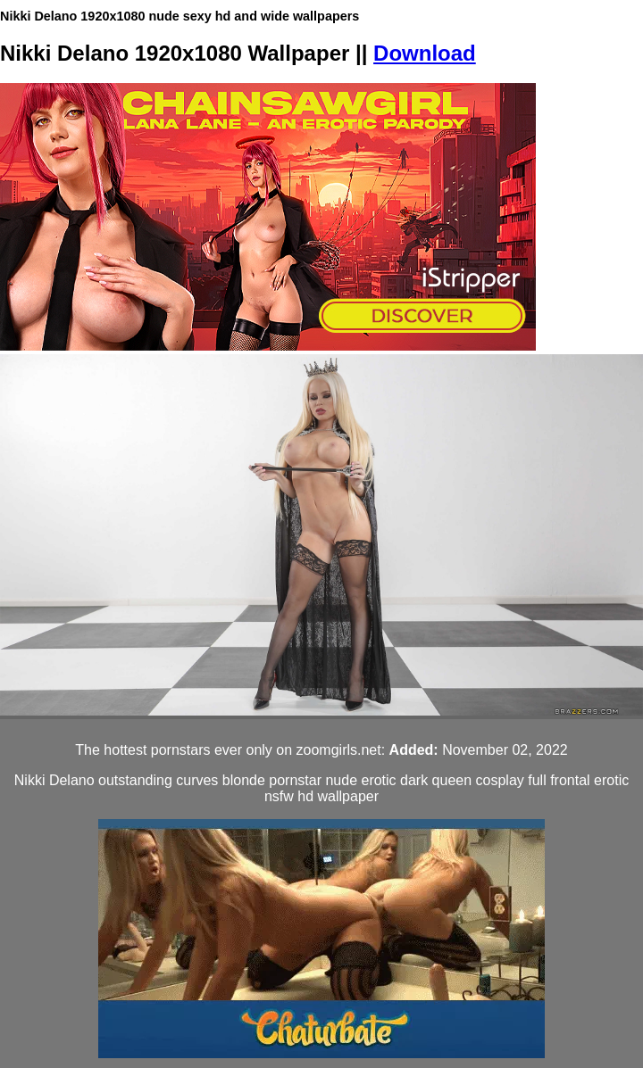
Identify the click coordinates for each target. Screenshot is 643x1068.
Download (424, 53)
